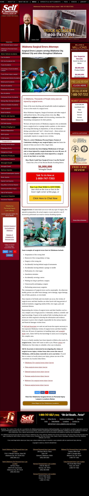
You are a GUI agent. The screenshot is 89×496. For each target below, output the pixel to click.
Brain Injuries (5, 177)
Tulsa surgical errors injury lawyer (36, 367)
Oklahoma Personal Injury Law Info (9, 49)
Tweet (5, 251)
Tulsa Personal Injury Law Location (74, 461)
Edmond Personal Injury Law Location (44, 449)
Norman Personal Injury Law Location (44, 463)
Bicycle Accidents (6, 86)
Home (43, 419)
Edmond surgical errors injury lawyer (37, 372)
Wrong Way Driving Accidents (10, 101)
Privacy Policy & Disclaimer (79, 220)
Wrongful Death (6, 166)
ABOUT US (11, 2)
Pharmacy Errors (6, 148)
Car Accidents (5, 57)
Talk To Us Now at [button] (45, 177)
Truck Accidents (6, 65)
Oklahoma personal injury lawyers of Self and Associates (45, 429)
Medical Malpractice (7, 130)
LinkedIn (9, 255)
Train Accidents (6, 108)
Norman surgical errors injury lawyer (37, 376)
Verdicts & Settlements (67, 419)
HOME (2, 2)
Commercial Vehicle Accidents (10, 78)
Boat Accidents (6, 112)
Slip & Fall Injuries (6, 192)
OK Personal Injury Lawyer (9, 45)
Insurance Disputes (7, 199)
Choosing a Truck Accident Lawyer (9, 69)
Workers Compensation (8, 119)
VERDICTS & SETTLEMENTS (50, 2)
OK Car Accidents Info (8, 61)
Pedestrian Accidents (7, 89)
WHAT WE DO (23, 2)
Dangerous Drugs (6, 152)
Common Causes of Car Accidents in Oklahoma (9, 230)
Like (10, 251)
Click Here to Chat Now (45, 198)
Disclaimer (3, 429)
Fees (46, 421)
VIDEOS (74, 2)
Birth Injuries (5, 134)
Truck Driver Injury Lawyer (9, 74)
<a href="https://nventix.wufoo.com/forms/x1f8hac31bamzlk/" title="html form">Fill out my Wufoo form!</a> (79, 197)
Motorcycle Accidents (7, 82)
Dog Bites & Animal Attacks (9, 185)
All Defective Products (8, 159)
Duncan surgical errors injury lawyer (37, 385)
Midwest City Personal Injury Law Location (74, 449)
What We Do (52, 419)
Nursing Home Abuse (8, 144)
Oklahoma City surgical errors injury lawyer (39, 363)
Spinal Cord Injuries (7, 181)
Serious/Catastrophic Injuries (10, 173)
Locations (66, 421)
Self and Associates (30, 326)
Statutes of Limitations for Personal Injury (9, 239)
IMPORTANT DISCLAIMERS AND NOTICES (62, 424)
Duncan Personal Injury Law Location (44, 474)
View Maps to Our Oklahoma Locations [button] (45, 403)
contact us (39, 440)
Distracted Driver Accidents (9, 97)
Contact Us (75, 421)
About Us (80, 419)
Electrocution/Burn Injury (9, 189)
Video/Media (55, 421)
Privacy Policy (9, 42)
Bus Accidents (5, 93)
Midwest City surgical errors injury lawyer (39, 380)
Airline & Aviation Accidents (9, 105)
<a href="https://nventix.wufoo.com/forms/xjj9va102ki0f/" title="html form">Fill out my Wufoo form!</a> (9, 40)
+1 (15, 251)
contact (60, 342)
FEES (66, 2)
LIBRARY (83, 2)
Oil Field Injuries (6, 123)
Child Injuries (5, 138)
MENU (34, 2)
